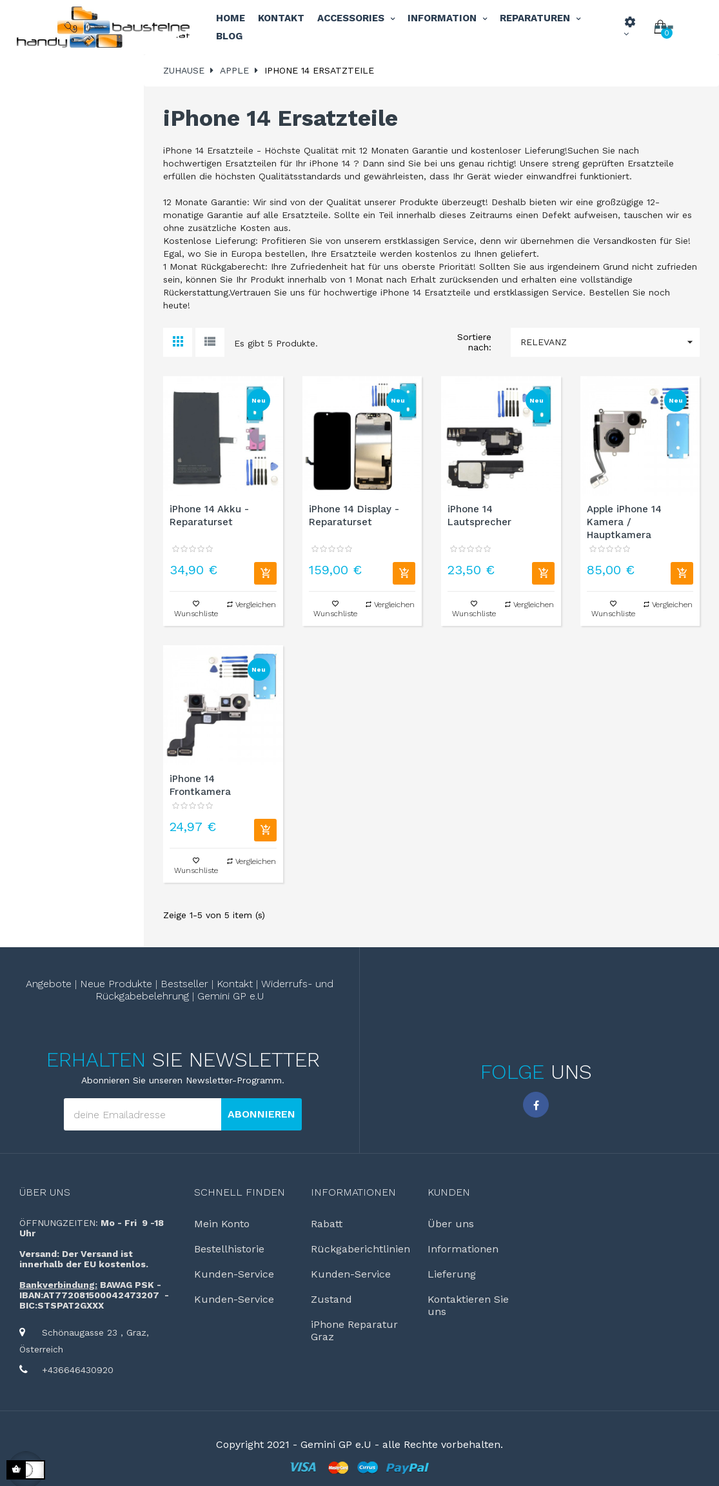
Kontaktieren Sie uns (472, 1288)
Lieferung (448, 1265)
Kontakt (230, 983)
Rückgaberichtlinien (352, 1242)
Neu (258, 400)
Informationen (458, 1242)
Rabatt (325, 1219)
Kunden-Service (228, 1265)
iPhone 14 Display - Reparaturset (354, 515)
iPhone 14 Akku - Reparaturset (209, 515)
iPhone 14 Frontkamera (200, 785)
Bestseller (184, 983)
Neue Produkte (122, 983)
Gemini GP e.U (225, 993)
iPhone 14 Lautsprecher (479, 515)
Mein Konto (219, 1219)
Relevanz (610, 342)
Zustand (328, 1288)
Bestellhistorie (225, 1242)
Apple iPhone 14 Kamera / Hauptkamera (624, 522)
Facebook (536, 1101)
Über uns (44, 1188)
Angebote (62, 983)
